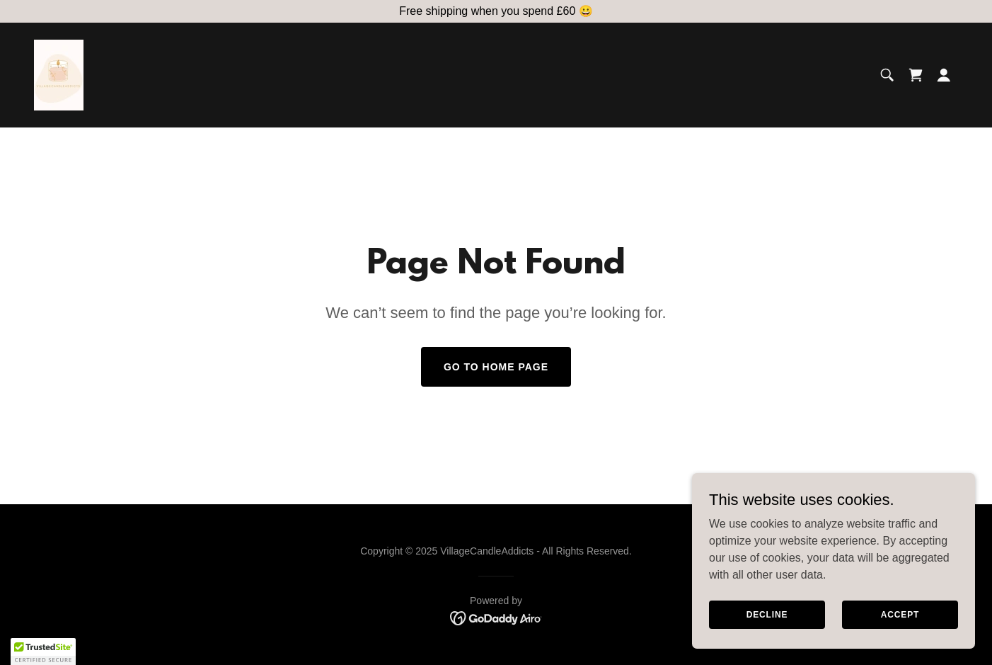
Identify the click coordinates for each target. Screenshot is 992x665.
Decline (767, 643)
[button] (944, 75)
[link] (58, 74)
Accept (900, 643)
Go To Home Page (496, 367)
